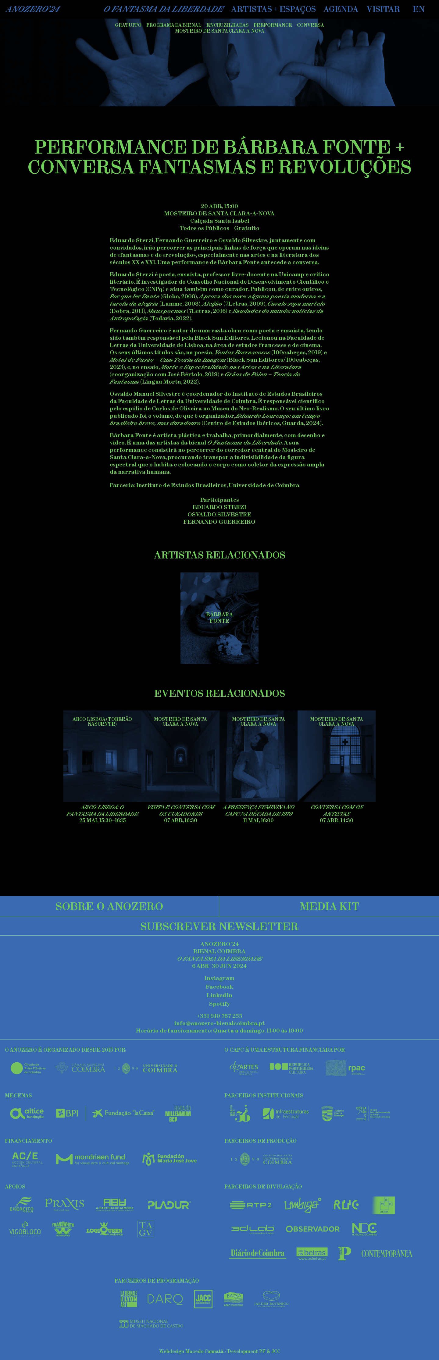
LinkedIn (219, 995)
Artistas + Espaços (273, 9)
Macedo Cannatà (204, 1351)
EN (419, 9)
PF (262, 1351)
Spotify (219, 1004)
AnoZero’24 (32, 9)
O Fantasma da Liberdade (163, 9)
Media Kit (329, 906)
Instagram (219, 978)
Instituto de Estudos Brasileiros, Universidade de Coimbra (217, 485)
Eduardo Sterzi (219, 507)
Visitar (383, 9)
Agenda (341, 9)
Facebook (219, 986)
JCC (275, 1351)
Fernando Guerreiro (219, 522)
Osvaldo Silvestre (219, 514)
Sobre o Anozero (109, 906)
